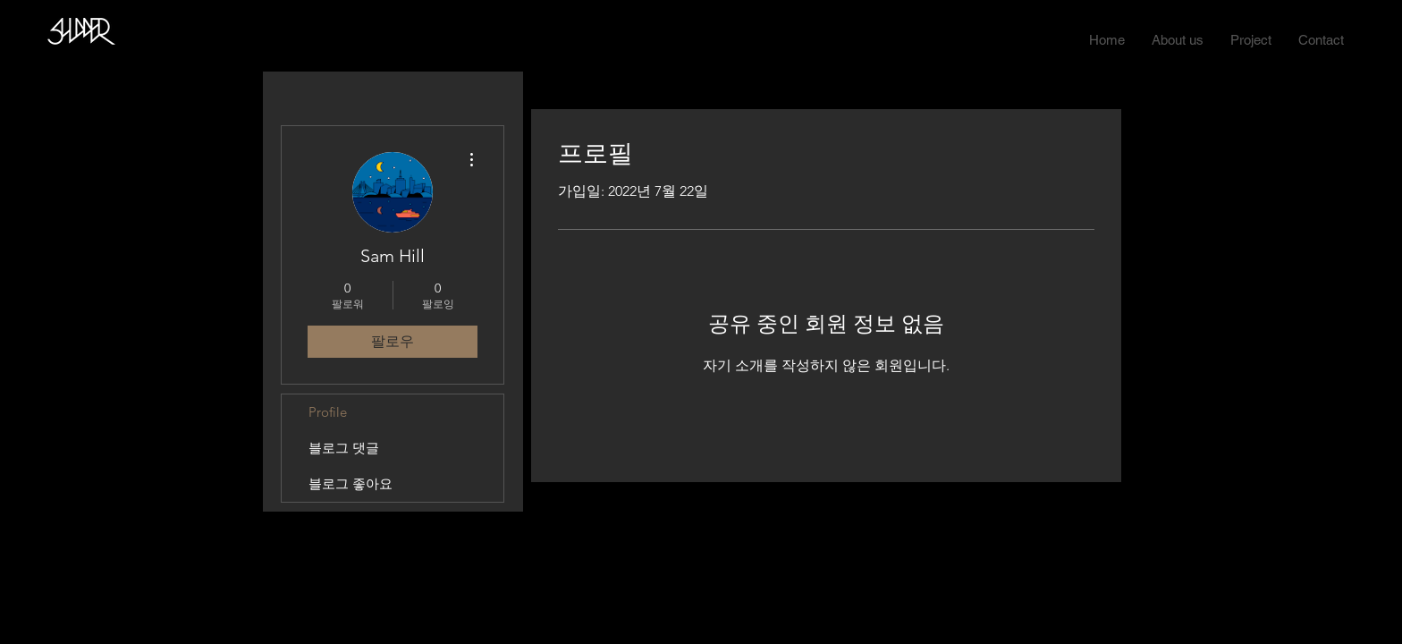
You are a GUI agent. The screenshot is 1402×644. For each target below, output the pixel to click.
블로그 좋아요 (350, 483)
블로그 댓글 (343, 447)
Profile (327, 411)
